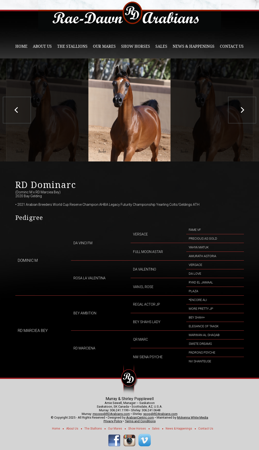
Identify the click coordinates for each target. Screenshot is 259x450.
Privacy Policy (113, 421)
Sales (161, 46)
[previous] (17, 110)
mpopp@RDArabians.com (111, 414)
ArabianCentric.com (140, 417)
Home (21, 46)
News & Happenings (193, 46)
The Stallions (72, 46)
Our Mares (104, 46)
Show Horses (135, 46)
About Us (42, 46)
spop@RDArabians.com (160, 414)
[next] (242, 110)
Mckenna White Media (192, 417)
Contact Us (232, 46)
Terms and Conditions (140, 421)
